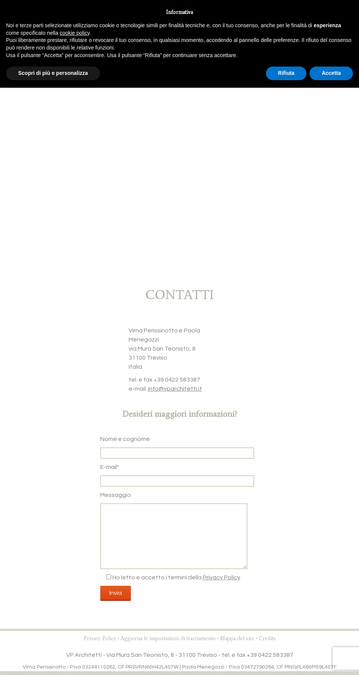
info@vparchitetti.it (175, 389)
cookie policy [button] (75, 33)
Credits (267, 638)
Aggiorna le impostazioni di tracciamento (168, 638)
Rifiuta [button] (286, 73)
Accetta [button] (331, 73)
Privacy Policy (221, 577)
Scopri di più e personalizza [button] (53, 73)
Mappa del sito (237, 638)
